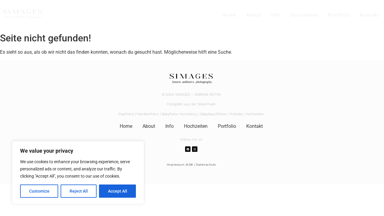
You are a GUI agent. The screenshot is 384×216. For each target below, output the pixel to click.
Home (229, 15)
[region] (78, 172)
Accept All (117, 191)
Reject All (79, 191)
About (253, 15)
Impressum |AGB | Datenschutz (191, 164)
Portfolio (339, 15)
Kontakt (370, 15)
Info (275, 15)
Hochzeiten (304, 15)
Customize (39, 191)
